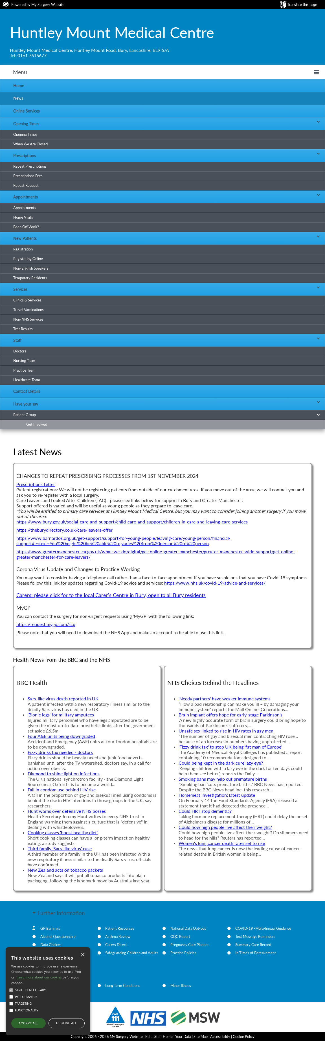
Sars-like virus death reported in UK (63, 698)
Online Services (26, 110)
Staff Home (163, 1036)
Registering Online (28, 258)
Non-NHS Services (28, 319)
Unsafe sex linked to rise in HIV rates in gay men (226, 730)
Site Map (201, 1036)
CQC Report (180, 936)
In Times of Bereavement (255, 953)
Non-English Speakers (31, 268)
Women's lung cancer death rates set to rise (222, 843)
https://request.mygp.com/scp (45, 624)
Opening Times (25, 134)
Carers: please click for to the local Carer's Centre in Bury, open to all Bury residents (111, 595)
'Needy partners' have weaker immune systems (225, 698)
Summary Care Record (253, 944)
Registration (23, 249)
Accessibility (220, 1036)
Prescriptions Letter (35, 484)
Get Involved (36, 424)
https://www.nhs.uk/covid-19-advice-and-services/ (214, 582)
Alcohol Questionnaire (58, 936)
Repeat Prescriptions (30, 166)
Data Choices (51, 944)
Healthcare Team (26, 380)
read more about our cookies (39, 977)
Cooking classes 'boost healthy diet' (63, 832)
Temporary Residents (30, 278)
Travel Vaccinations (28, 309)
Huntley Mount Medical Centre (112, 32)
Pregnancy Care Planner (189, 944)
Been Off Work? (26, 227)
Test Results (23, 329)
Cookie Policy (243, 1036)
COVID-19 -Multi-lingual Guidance (263, 928)
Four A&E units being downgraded (61, 736)
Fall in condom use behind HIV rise (62, 789)
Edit (148, 1036)
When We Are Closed (30, 144)
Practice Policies (183, 953)
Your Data (183, 1036)
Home (18, 85)
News (18, 98)
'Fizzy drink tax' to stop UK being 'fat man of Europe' (230, 746)
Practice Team (24, 370)
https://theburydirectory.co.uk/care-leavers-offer (64, 529)
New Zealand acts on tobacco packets (65, 870)
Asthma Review (117, 936)
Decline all (66, 1023)
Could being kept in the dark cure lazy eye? (221, 762)
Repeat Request (26, 185)
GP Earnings (50, 928)
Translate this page (302, 4)
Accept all (28, 1023)
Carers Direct (116, 944)
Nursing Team (24, 360)
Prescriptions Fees (28, 176)
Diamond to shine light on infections (64, 773)
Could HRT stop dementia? (205, 811)
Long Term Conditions (122, 985)
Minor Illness (180, 985)
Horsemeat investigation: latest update (217, 795)
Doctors (19, 351)
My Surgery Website (47, 4)
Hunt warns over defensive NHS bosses (67, 811)
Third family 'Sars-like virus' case (60, 848)
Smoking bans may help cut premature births (223, 779)
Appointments (24, 207)
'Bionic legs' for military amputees (61, 714)
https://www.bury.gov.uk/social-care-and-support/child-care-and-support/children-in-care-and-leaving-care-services (132, 521)
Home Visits (23, 217)
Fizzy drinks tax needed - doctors (60, 752)
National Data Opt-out (188, 928)
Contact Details (26, 391)
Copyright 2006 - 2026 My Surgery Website (107, 1036)
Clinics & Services (27, 300)
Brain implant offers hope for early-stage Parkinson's (230, 714)
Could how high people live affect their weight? (225, 827)
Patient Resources (119, 928)
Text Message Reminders (255, 936)
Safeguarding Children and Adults (131, 953)
